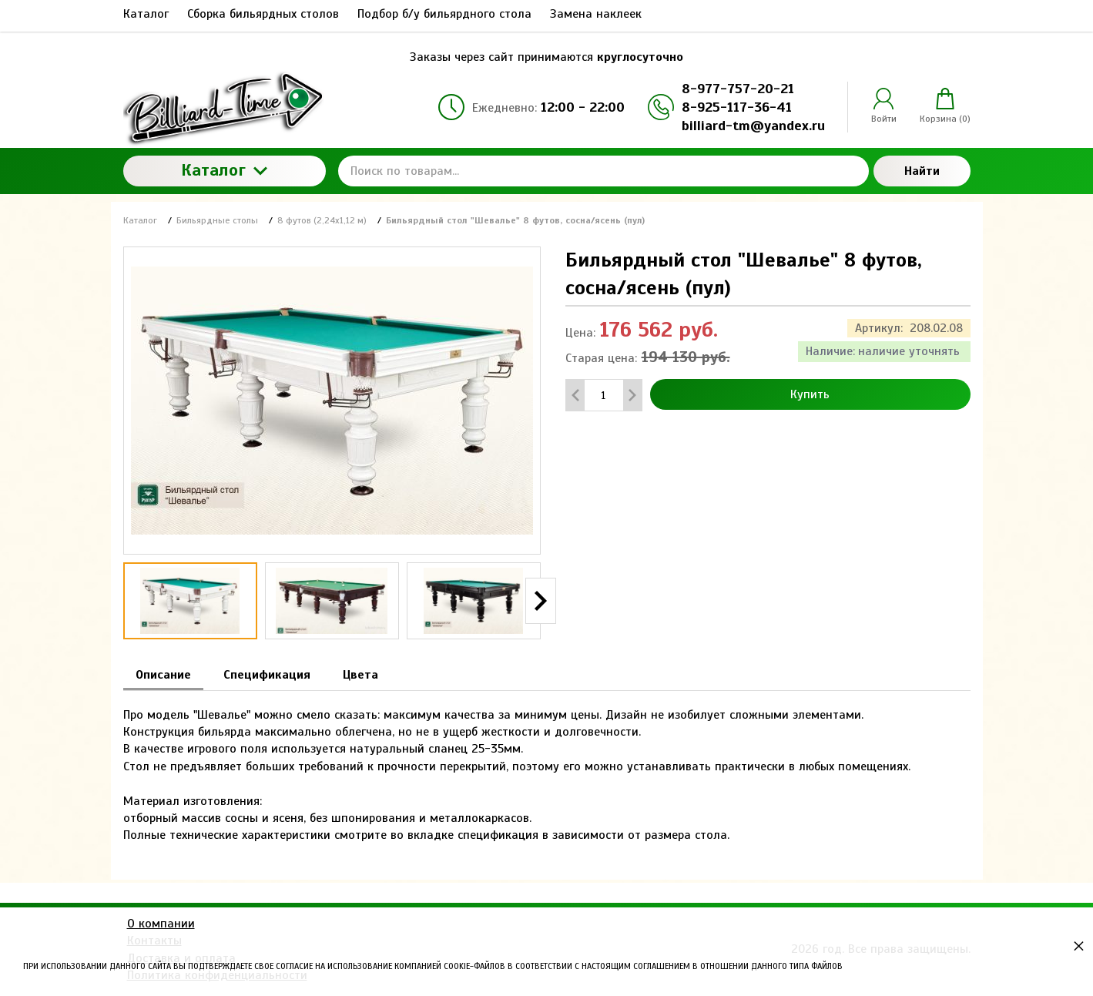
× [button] (1078, 945)
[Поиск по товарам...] (603, 171)
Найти (922, 171)
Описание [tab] (163, 674)
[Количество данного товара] (604, 395)
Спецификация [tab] (266, 674)
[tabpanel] (547, 767)
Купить (810, 394)
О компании (161, 923)
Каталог (224, 169)
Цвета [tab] (360, 674)
